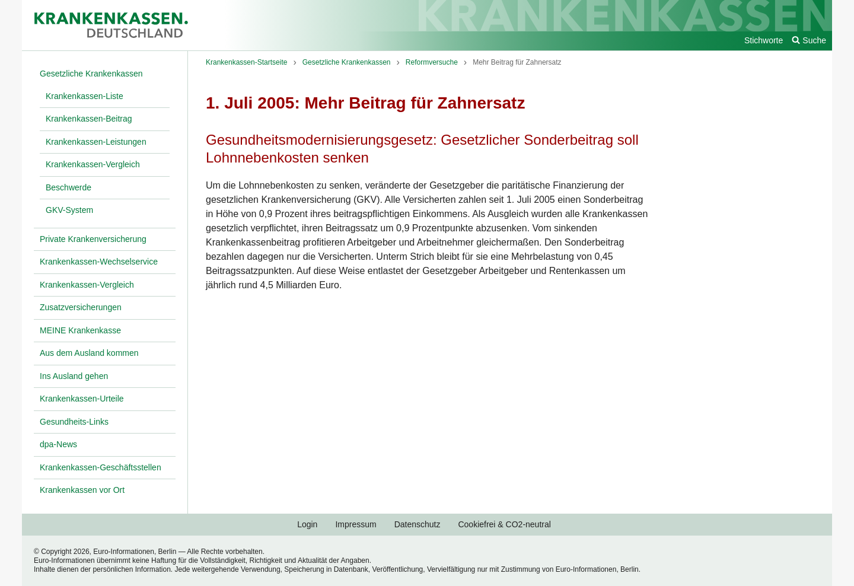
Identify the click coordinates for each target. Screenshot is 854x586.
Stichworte (763, 40)
